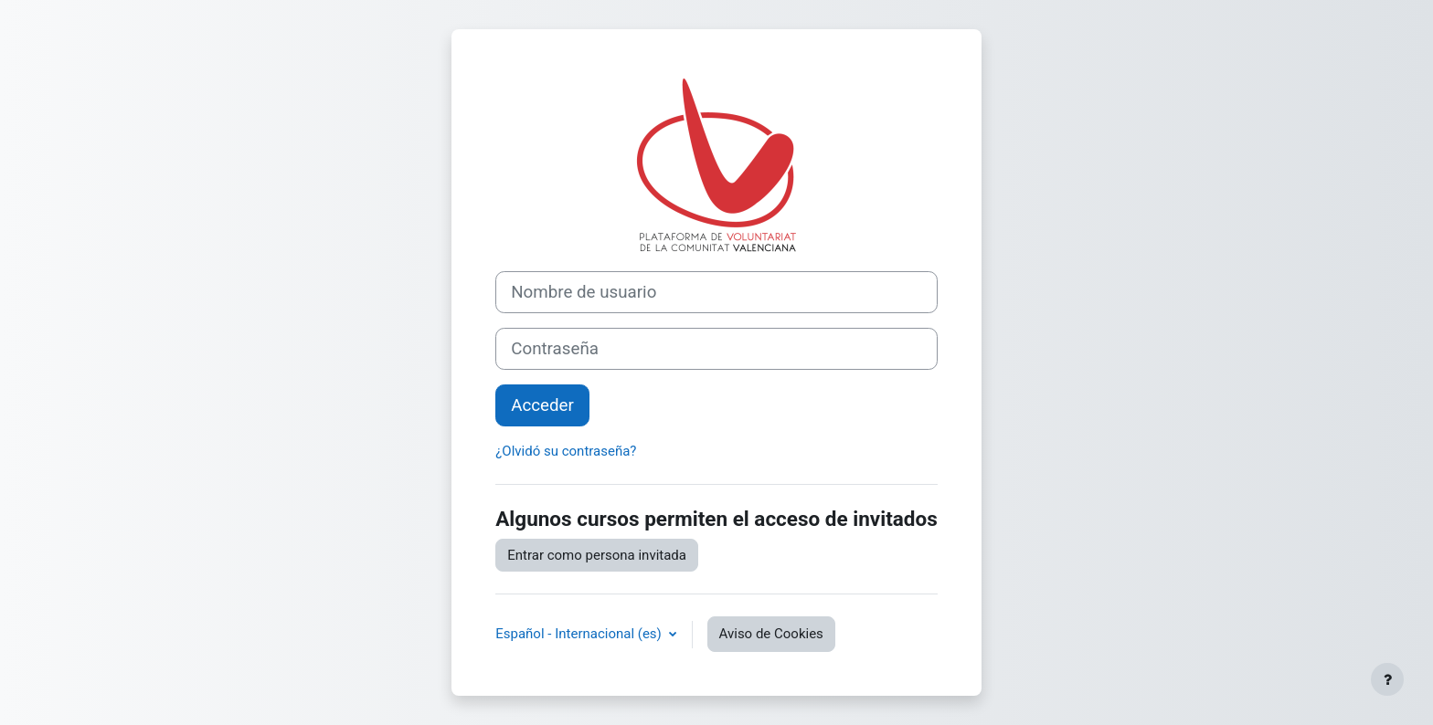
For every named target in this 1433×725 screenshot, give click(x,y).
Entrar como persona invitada (596, 555)
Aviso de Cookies (771, 633)
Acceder (542, 405)
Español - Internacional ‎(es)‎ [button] (579, 633)
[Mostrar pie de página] (1387, 679)
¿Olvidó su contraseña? (565, 451)
